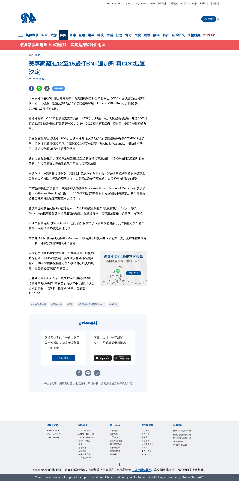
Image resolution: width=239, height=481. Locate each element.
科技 (100, 35)
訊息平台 (147, 443)
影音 (165, 35)
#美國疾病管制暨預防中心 (91, 304)
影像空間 (192, 3)
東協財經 (194, 35)
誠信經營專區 (118, 451)
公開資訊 (115, 439)
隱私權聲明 (117, 455)
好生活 (183, 3)
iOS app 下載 (86, 431)
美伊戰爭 (32, 35)
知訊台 (146, 451)
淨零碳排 (162, 3)
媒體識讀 (173, 3)
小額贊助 (63, 357)
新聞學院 (84, 464)
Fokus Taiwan (148, 3)
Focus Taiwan (114, 3)
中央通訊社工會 (181, 458)
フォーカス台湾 (131, 3)
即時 (44, 35)
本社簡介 (115, 431)
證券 (91, 35)
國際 (63, 35)
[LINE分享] (39, 88)
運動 (147, 35)
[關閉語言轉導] (236, 476)
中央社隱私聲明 (141, 469)
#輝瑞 (70, 304)
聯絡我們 (115, 459)
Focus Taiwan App (87, 445)
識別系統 (115, 435)
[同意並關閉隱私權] (236, 469)
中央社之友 (148, 455)
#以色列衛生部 (38, 304)
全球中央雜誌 (86, 451)
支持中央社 (209, 19)
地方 (128, 35)
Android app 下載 (86, 437)
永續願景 (215, 3)
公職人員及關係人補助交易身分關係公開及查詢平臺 (181, 445)
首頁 (31, 54)
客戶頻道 (204, 3)
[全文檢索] (219, 19)
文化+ (82, 455)
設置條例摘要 (118, 443)
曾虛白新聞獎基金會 (181, 433)
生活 (110, 35)
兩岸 (72, 35)
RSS (144, 459)
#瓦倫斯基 (56, 304)
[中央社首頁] (28, 18)
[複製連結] (47, 88)
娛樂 (156, 35)
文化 (137, 35)
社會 (119, 35)
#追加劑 (113, 304)
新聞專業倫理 (118, 447)
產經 (82, 35)
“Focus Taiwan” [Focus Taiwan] (191, 477)
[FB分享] (31, 88)
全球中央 (178, 35)
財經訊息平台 (150, 447)
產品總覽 (147, 431)
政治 (54, 35)
